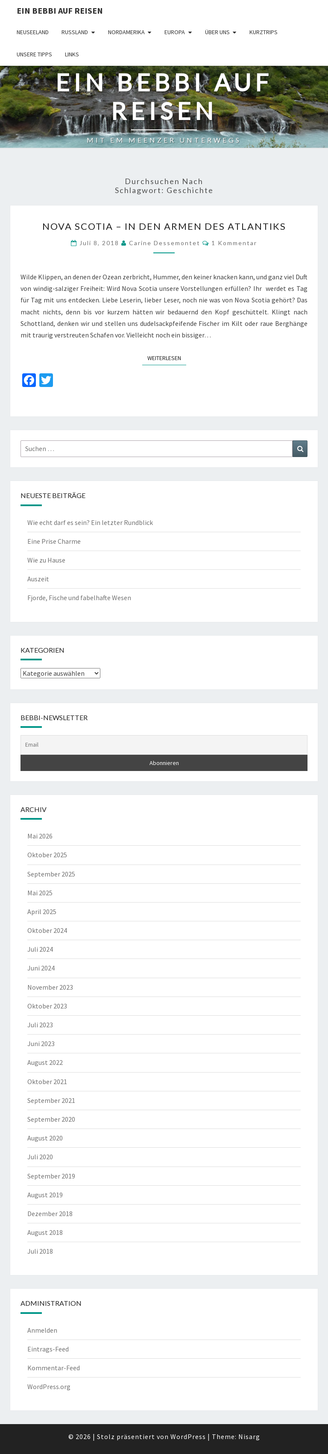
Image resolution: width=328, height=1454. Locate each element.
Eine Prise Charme (54, 541)
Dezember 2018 (50, 1213)
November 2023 (50, 987)
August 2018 (45, 1232)
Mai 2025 (40, 892)
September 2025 (51, 874)
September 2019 (51, 1176)
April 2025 (41, 911)
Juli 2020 (40, 1156)
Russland (75, 32)
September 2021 (51, 1100)
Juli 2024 (40, 949)
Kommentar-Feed (53, 1367)
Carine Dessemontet (164, 242)
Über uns (217, 32)
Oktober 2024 (47, 930)
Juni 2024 (41, 968)
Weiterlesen (166, 357)
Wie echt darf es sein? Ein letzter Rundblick (90, 522)
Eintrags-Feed (48, 1349)
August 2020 (45, 1138)
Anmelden (42, 1330)
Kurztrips (263, 32)
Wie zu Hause (46, 560)
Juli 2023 (40, 1024)
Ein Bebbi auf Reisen (60, 10)
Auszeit (38, 579)
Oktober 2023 (47, 1006)
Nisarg (249, 1436)
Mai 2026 (40, 836)
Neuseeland (33, 32)
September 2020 (51, 1119)
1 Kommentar (234, 242)
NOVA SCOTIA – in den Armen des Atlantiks (164, 226)
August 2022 (45, 1062)
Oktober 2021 (47, 1081)
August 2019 (45, 1194)
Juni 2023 (41, 1043)
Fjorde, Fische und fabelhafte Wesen (79, 597)
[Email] (164, 745)
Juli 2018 (40, 1251)
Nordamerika (126, 32)
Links (72, 54)
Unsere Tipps (34, 54)
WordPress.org (48, 1386)
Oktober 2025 (47, 854)
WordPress (188, 1436)
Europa (174, 32)
